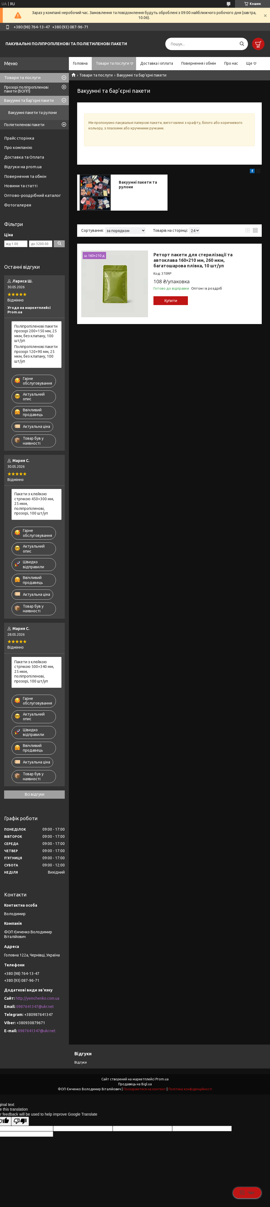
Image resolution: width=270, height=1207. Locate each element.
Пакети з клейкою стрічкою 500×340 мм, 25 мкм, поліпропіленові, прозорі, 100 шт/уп (34, 671)
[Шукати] (242, 44)
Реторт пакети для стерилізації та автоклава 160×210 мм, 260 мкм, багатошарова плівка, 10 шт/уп (193, 260)
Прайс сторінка (19, 138)
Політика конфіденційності (190, 1089)
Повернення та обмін (25, 176)
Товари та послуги (112, 63)
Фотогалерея (17, 205)
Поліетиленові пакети (24, 125)
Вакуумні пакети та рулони (32, 112)
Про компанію (18, 147)
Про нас (231, 63)
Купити (170, 300)
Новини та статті (20, 185)
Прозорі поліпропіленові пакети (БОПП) (26, 89)
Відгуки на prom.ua (23, 166)
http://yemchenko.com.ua (37, 998)
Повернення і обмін (198, 63)
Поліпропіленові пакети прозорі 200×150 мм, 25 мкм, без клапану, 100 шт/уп (36, 333)
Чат (247, 1192)
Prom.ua (162, 1079)
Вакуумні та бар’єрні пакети (29, 100)
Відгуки (80, 1062)
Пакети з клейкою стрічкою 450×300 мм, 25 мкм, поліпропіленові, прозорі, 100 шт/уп (34, 503)
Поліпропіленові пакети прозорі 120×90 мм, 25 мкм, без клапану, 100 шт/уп (36, 353)
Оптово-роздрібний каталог (32, 195)
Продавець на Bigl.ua (135, 1084)
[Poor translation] (20, 1121)
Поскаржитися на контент (144, 1089)
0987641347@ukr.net (35, 1006)
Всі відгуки (34, 794)
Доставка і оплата (156, 63)
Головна (80, 63)
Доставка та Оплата (24, 157)
